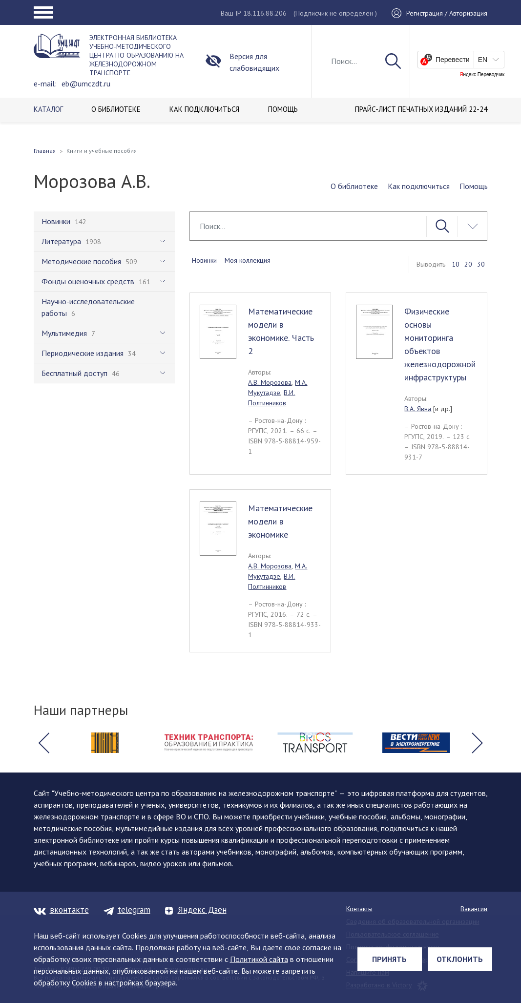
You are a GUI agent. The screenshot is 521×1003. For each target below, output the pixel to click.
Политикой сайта (259, 959)
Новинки (204, 260)
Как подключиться (419, 186)
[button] (44, 742)
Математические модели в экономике (280, 521)
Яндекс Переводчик (481, 74)
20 (468, 264)
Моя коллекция (248, 260)
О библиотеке (354, 186)
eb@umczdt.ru (86, 83)
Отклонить (460, 959)
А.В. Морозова (270, 382)
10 (455, 264)
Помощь (473, 186)
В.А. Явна (417, 408)
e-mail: (45, 83)
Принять (389, 959)
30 (481, 264)
